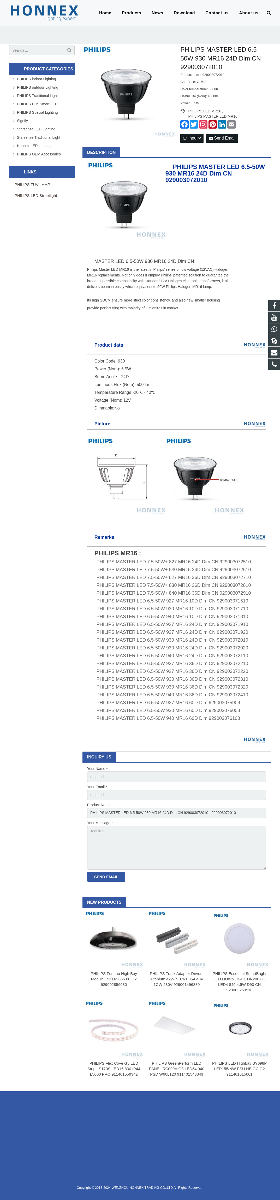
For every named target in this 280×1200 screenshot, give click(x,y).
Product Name (98, 805)
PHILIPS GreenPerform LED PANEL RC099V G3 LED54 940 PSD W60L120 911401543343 (176, 1068)
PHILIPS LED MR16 (204, 111)
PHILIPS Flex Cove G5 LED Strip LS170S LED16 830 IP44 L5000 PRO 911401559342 (113, 1068)
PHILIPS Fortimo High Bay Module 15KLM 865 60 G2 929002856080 (114, 979)
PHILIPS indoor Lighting (36, 79)
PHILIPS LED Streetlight (36, 195)
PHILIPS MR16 (115, 553)
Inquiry (192, 138)
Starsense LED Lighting (36, 129)
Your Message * (100, 823)
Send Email (222, 138)
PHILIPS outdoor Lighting (37, 87)
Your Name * (97, 769)
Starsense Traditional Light (38, 137)
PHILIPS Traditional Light (37, 96)
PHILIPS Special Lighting (37, 112)
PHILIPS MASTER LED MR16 (212, 116)
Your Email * (97, 787)
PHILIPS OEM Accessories (39, 154)
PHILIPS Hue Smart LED (37, 104)
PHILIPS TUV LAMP (32, 184)
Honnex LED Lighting (34, 146)
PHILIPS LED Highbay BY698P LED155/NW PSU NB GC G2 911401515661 (239, 1068)
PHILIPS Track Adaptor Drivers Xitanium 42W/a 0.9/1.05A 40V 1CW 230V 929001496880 (177, 979)
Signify (22, 121)
